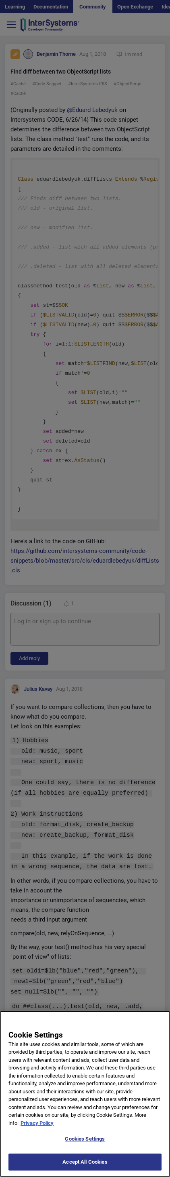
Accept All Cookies (84, 1168)
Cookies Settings (85, 1145)
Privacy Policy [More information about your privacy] (37, 1129)
